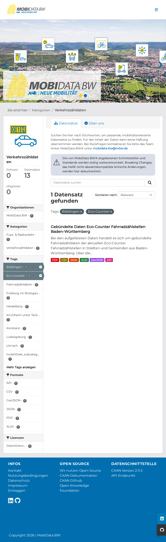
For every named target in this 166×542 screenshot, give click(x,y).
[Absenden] (149, 182)
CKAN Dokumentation (78, 476)
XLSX (84, 260)
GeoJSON (97, 260)
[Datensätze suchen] (98, 182)
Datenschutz (19, 480)
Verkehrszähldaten (70, 110)
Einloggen (16, 490)
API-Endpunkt (123, 476)
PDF (55, 260)
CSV (64, 260)
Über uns (94, 123)
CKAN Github (71, 480)
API (109, 260)
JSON (73, 260)
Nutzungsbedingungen (28, 476)
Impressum (17, 485)
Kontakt (15, 471)
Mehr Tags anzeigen (21, 367)
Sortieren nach (105, 195)
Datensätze (66, 123)
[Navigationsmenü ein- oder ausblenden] (156, 9)
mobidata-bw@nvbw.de (110, 148)
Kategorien (41, 110)
